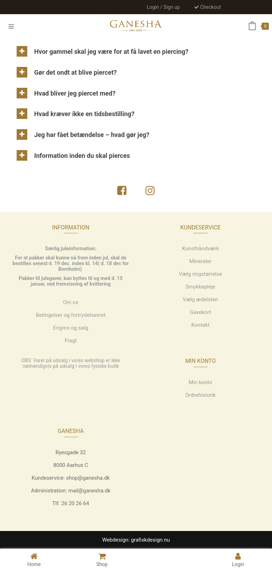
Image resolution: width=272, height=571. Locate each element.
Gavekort (200, 312)
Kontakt (200, 325)
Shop (102, 559)
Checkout (207, 7)
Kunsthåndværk (200, 248)
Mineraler (200, 261)
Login (238, 559)
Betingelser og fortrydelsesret (71, 315)
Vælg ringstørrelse (200, 274)
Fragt (70, 340)
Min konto (200, 382)
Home (34, 559)
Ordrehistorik (200, 395)
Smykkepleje (200, 287)
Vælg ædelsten (200, 299)
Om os (71, 302)
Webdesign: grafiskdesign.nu (136, 540)
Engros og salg (70, 328)
